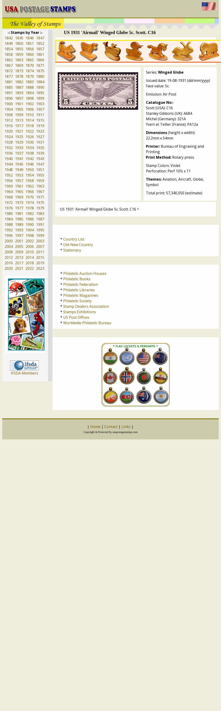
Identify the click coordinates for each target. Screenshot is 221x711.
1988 (9, 224)
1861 (40, 54)
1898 (30, 98)
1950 (30, 169)
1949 (19, 169)
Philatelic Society (77, 300)
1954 (30, 175)
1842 (9, 37)
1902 (30, 103)
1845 (19, 37)
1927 (40, 136)
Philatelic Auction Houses (84, 273)
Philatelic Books (76, 278)
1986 (30, 219)
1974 (30, 202)
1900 (9, 103)
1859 (19, 54)
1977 (19, 208)
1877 (9, 76)
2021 (19, 268)
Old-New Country (78, 244)
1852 (40, 43)
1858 (9, 54)
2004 (9, 246)
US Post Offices (76, 317)
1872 (9, 70)
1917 (19, 125)
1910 (30, 114)
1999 (40, 235)
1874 (30, 70)
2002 (30, 240)
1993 (19, 230)
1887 (19, 87)
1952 (9, 175)
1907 (40, 109)
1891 (9, 92)
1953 (19, 175)
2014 (30, 257)
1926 (30, 136)
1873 (19, 70)
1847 (40, 37)
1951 (40, 169)
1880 (40, 76)
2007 (40, 246)
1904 (9, 109)
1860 (30, 54)
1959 (40, 180)
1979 (40, 208)
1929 (19, 142)
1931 (40, 142)
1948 (9, 169)
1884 (40, 81)
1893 (19, 92)
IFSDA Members (24, 373)
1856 (30, 48)
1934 (30, 147)
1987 (40, 219)
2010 (30, 251)
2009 (19, 251)
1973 (19, 202)
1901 (19, 103)
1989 (19, 224)
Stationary (72, 250)
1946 (30, 164)
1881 (9, 81)
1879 (30, 76)
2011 (40, 251)
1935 (40, 147)
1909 (19, 114)
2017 (19, 262)
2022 (30, 268)
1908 (9, 114)
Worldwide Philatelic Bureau (87, 322)
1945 (19, 164)
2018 (30, 262)
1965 (19, 191)
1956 (9, 180)
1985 (19, 219)
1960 (9, 186)
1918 (30, 125)
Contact (111, 426)
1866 (40, 59)
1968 (9, 197)
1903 (40, 103)
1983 (40, 213)
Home (95, 426)
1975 (40, 202)
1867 (9, 65)
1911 (40, 114)
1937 (19, 153)
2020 (9, 268)
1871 (40, 65)
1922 (30, 131)
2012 (9, 257)
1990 (30, 224)
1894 (30, 92)
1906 (30, 109)
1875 (40, 70)
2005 (19, 246)
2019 (40, 262)
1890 (40, 87)
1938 (30, 153)
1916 (9, 125)
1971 (40, 197)
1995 (40, 230)
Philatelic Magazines (80, 295)
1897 (19, 98)
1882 (19, 81)
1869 (19, 65)
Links (126, 426)
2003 (40, 240)
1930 (30, 142)
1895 (40, 92)
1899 (40, 98)
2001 (19, 240)
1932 (9, 147)
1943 (40, 158)
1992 (9, 230)
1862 (9, 59)
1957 (19, 180)
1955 (40, 175)
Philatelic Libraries (79, 289)
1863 (19, 59)
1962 (30, 186)
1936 (9, 153)
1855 (19, 48)
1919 (40, 125)
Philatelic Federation (80, 284)
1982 (30, 213)
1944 (9, 164)
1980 (9, 213)
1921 (19, 131)
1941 (19, 158)
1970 (30, 197)
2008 (9, 251)
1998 (30, 235)
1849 (9, 43)
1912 (9, 120)
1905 (19, 109)
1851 (30, 43)
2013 (19, 257)
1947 (40, 164)
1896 (9, 98)
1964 (9, 191)
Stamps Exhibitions (79, 311)
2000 (9, 240)
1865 (30, 59)
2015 (40, 257)
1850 (19, 43)
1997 (19, 235)
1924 (9, 136)
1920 (9, 131)
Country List (73, 239)
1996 (9, 235)
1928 (9, 142)
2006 (30, 246)
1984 (9, 219)
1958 (30, 180)
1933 (19, 147)
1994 (30, 230)
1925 (19, 136)
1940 (9, 158)
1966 (30, 191)
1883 (30, 81)
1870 (30, 65)
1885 (9, 87)
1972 (9, 202)
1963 (40, 186)
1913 (19, 120)
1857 (40, 48)
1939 (40, 153)
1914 (30, 120)
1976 (9, 208)
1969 (19, 197)
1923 (40, 131)
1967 (40, 191)
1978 (30, 208)
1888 (30, 87)
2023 (40, 268)
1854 (9, 48)
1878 (19, 76)
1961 (19, 186)
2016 (9, 262)
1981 (19, 213)
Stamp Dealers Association (86, 306)
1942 (30, 158)
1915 (40, 120)
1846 (30, 37)
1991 (40, 224)
